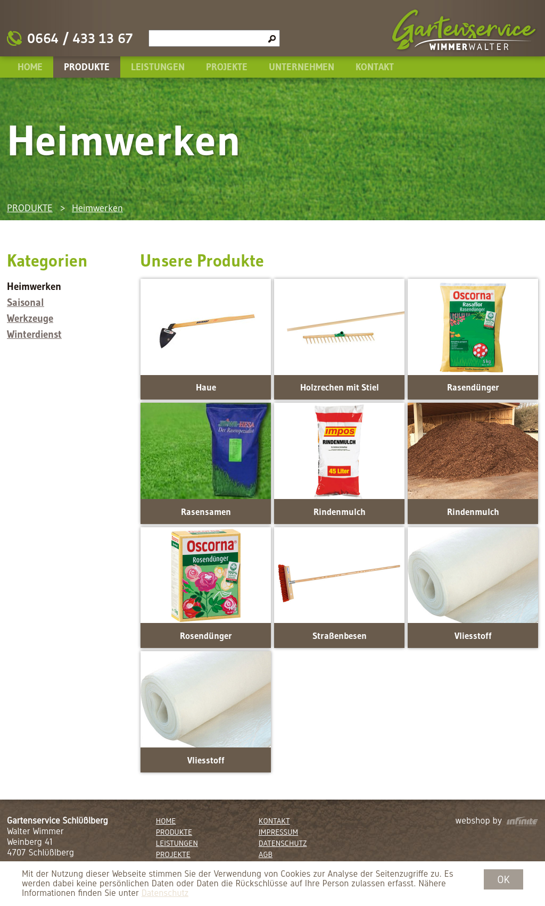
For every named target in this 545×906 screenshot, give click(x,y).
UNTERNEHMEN (301, 67)
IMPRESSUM (278, 832)
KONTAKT (375, 67)
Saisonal (25, 302)
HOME (30, 67)
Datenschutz (165, 893)
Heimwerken (97, 208)
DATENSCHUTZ (283, 843)
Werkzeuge (30, 318)
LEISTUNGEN (158, 67)
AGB (265, 854)
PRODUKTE (87, 67)
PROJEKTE (226, 67)
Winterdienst (34, 334)
